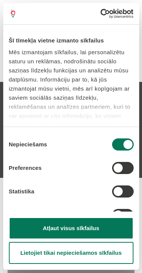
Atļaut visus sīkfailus (71, 228)
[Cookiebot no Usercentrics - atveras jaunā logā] (101, 14)
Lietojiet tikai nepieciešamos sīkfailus (71, 252)
